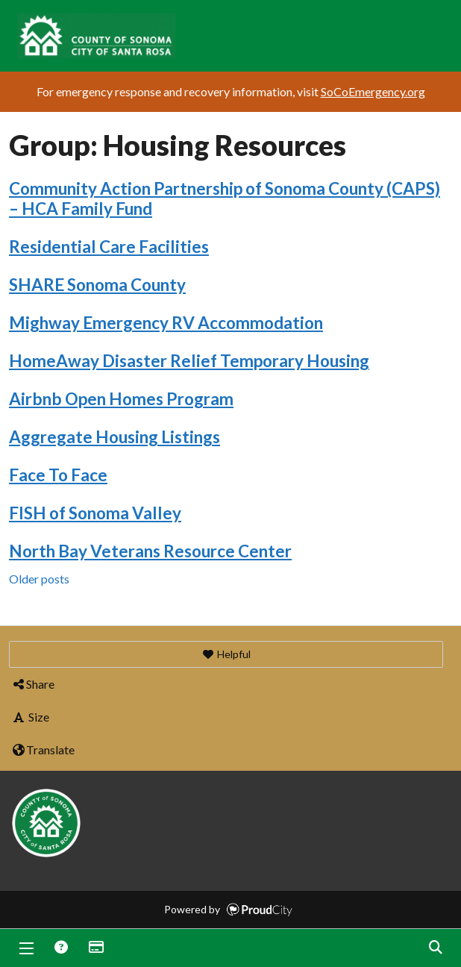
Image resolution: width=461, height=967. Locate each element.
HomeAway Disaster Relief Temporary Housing (189, 361)
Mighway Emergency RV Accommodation (166, 323)
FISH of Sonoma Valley (95, 513)
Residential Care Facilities (109, 247)
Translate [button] (43, 749)
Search (435, 948)
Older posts (39, 579)
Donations (95, 948)
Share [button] (32, 684)
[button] (226, 654)
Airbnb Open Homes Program (121, 399)
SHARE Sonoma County (97, 285)
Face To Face (58, 475)
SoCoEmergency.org (373, 91)
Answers (60, 948)
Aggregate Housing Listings (114, 437)
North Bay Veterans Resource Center (150, 551)
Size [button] (30, 717)
